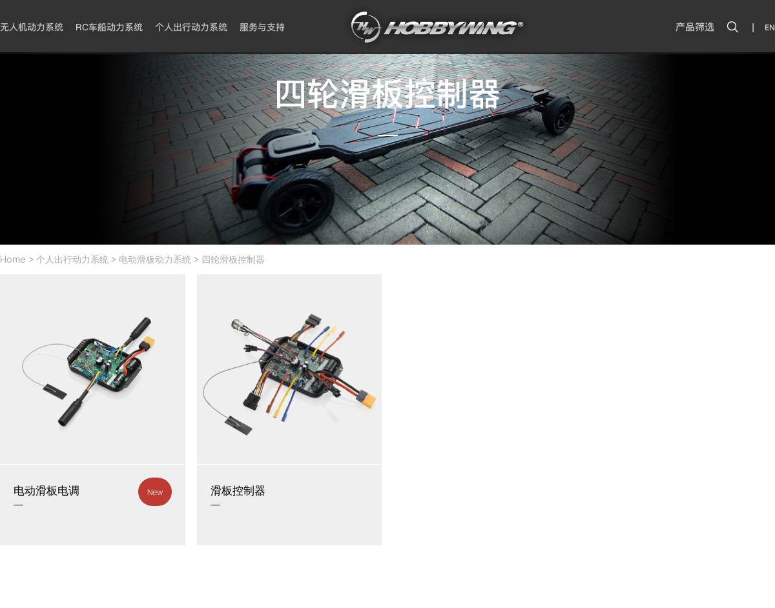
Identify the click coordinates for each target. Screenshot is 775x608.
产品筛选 (695, 27)
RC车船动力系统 (109, 27)
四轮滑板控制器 (233, 259)
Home (13, 259)
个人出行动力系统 (191, 27)
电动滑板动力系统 (155, 259)
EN (770, 27)
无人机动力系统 (31, 27)
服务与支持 (262, 27)
